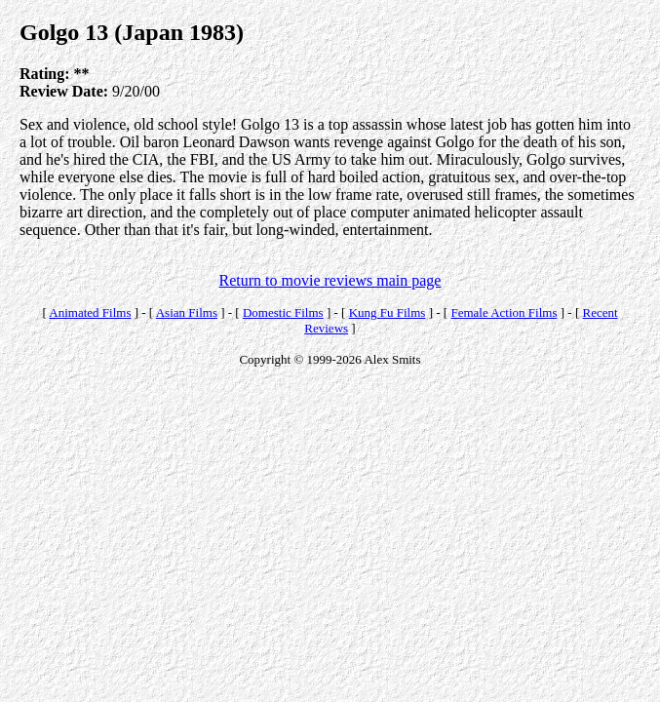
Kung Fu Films (387, 312)
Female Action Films (503, 312)
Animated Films (90, 312)
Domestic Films (283, 312)
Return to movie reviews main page (330, 280)
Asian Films (186, 312)
